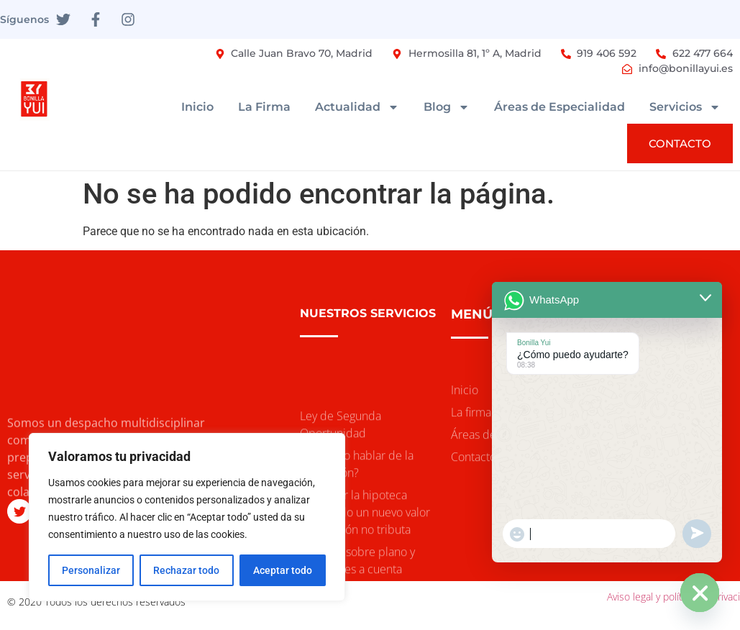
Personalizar (91, 570)
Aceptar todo (282, 570)
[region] (187, 517)
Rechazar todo (186, 570)
